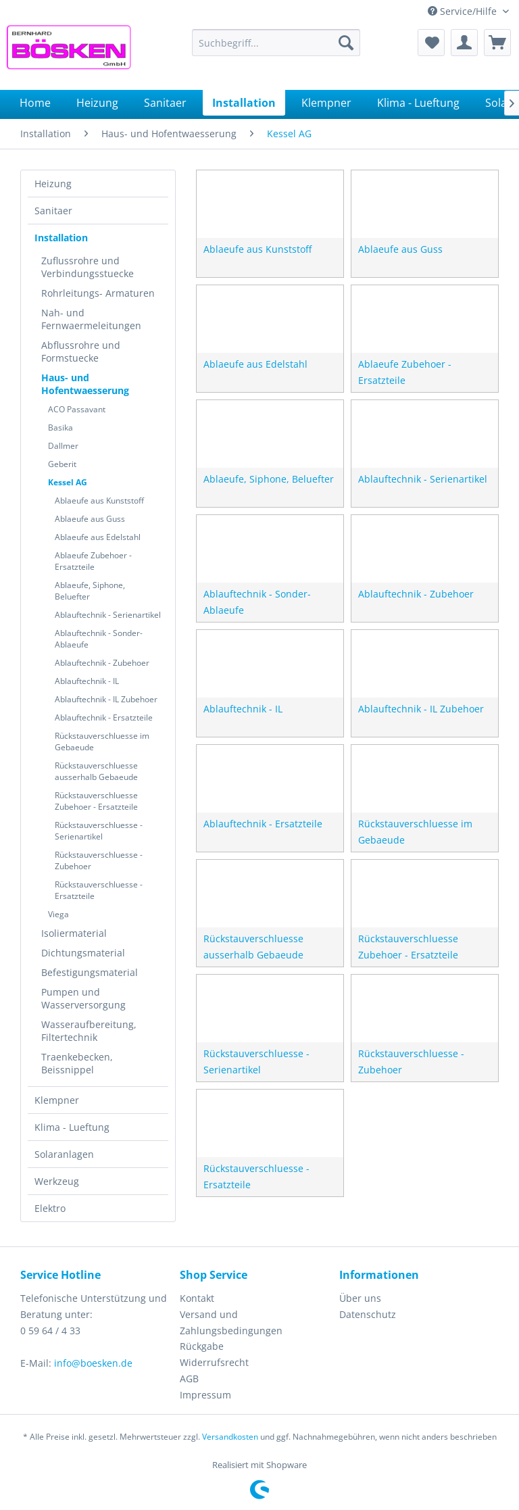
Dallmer (63, 446)
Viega (58, 914)
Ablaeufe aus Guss (90, 519)
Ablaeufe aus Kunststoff (99, 500)
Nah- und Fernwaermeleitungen (91, 319)
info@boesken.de (93, 1363)
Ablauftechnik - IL (87, 681)
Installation (61, 237)
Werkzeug (56, 1181)
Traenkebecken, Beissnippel (77, 1063)
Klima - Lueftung (71, 1127)
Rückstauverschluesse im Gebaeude (102, 741)
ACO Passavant (76, 409)
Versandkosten (230, 1436)
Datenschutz (367, 1314)
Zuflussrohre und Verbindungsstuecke (87, 267)
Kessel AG (67, 482)
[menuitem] (276, 42)
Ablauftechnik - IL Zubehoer (106, 699)
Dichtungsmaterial (83, 952)
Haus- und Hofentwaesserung (85, 384)
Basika (60, 427)
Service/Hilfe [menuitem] (463, 11)
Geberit (62, 464)
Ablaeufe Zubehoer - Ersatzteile (93, 561)
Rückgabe (202, 1346)
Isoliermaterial (74, 933)
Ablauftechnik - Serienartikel (108, 614)
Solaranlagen (64, 1154)
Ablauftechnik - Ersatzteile (104, 717)
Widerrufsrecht (214, 1362)
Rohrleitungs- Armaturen (98, 293)
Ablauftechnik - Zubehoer (102, 662)
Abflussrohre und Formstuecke (80, 351)
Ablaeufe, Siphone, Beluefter (90, 590)
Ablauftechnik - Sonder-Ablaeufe (99, 638)
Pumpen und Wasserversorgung (83, 998)
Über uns (360, 1298)
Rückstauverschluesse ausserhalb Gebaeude (96, 771)
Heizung (53, 183)
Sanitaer (53, 210)
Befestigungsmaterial (89, 972)
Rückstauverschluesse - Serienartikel (99, 830)
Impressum (205, 1394)
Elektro (50, 1208)
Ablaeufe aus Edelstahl (98, 537)
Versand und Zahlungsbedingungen (231, 1322)
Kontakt (197, 1298)
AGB (189, 1378)
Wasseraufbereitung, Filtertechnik (89, 1031)
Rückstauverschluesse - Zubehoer (99, 860)
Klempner (56, 1100)
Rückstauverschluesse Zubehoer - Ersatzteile (96, 800)
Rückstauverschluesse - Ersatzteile (99, 890)
